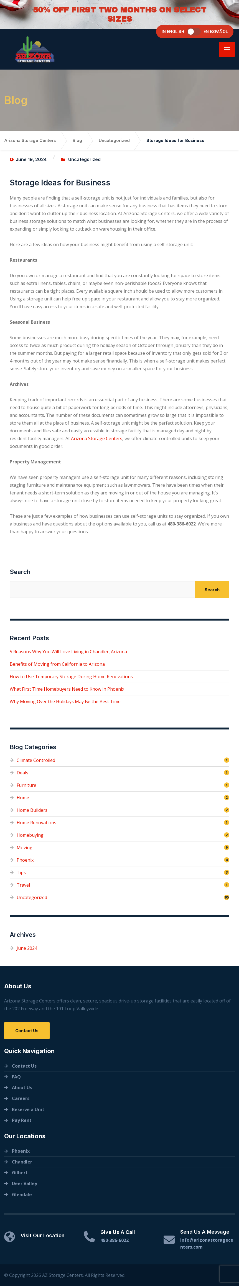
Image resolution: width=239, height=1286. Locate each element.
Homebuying (30, 835)
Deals (22, 773)
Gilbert (20, 1173)
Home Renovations (36, 823)
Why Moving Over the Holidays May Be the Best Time (65, 701)
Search (20, 571)
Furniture (26, 785)
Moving (24, 847)
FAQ (16, 1077)
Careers (20, 1098)
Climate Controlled (36, 760)
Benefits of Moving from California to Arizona (57, 664)
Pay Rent (22, 1120)
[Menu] (227, 49)
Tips (21, 872)
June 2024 (27, 948)
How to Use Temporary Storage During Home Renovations (71, 676)
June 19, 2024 (28, 159)
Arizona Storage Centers (96, 438)
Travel (23, 885)
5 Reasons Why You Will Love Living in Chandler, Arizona (68, 652)
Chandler (22, 1162)
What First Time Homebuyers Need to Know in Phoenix (67, 689)
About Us (22, 1088)
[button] (121, 23)
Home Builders (32, 810)
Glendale (22, 1194)
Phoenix (25, 860)
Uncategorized (84, 159)
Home (23, 798)
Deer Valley (24, 1183)
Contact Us (27, 1030)
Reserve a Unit (28, 1109)
